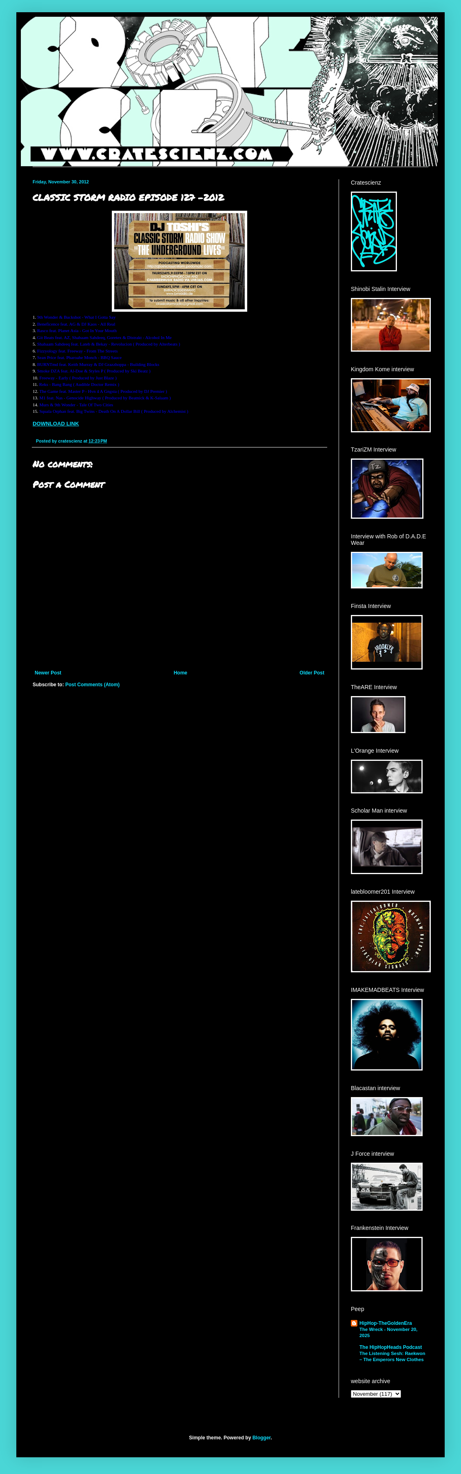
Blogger (262, 1438)
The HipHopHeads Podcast (390, 1347)
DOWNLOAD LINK (56, 424)
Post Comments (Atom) (92, 684)
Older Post (311, 673)
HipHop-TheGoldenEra (385, 1323)
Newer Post (48, 673)
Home (180, 673)
